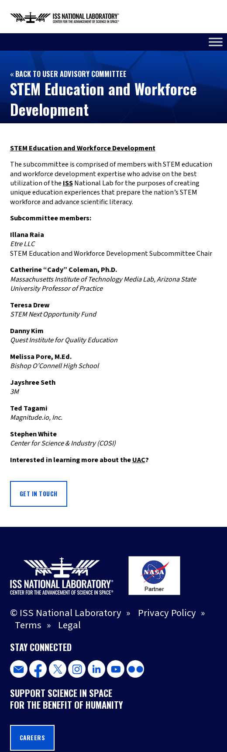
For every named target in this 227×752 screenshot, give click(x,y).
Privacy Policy (167, 613)
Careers (32, 737)
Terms (28, 625)
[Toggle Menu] (216, 42)
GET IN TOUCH (39, 493)
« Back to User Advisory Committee (68, 74)
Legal (69, 625)
